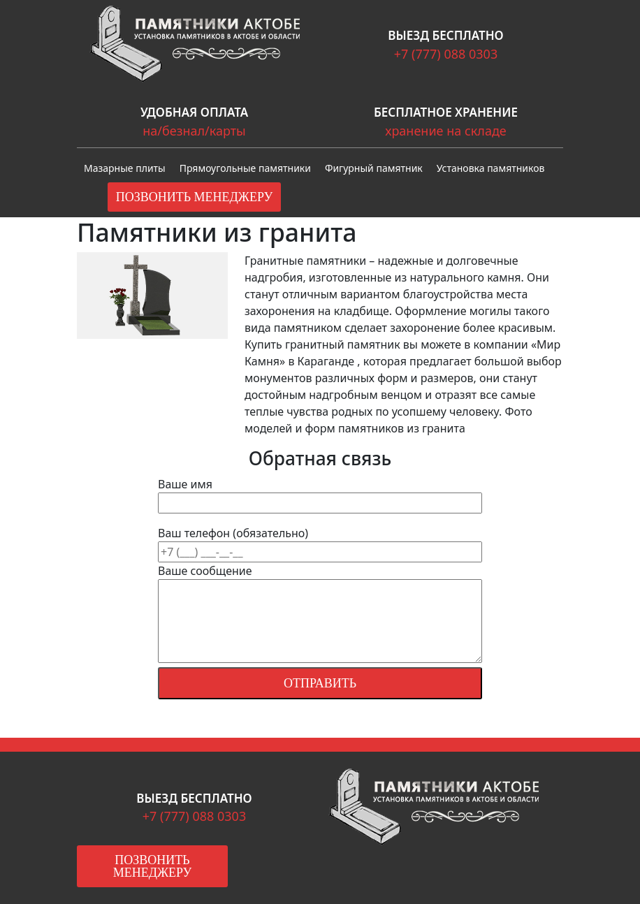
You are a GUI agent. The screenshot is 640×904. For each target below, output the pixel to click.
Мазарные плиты (125, 168)
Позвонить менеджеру (194, 197)
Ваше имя (320, 493)
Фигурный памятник (374, 168)
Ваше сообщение (320, 614)
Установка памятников (491, 168)
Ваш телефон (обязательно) (320, 620)
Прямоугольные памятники (245, 168)
